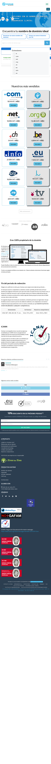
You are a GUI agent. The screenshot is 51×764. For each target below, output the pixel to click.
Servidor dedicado (6, 474)
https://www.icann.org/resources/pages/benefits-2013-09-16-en (20, 531)
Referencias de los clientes (8, 444)
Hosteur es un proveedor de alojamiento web (19, 581)
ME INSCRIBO (25, 427)
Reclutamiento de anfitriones (9, 446)
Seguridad (4, 472)
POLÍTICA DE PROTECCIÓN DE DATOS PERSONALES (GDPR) (34, 587)
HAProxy (3, 476)
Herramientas (18, 584)
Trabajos (42, 584)
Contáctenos (26, 584)
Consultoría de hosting (7, 448)
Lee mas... (4, 370)
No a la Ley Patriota (19, 585)
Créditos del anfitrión (6, 450)
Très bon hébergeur (11, 365)
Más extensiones (25, 211)
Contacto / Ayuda (8, 584)
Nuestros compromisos (7, 451)
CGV (47, 584)
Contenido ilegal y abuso (32, 585)
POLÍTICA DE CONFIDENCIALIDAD (12, 587)
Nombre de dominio (6, 470)
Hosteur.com (35, 584)
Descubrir (13, 105)
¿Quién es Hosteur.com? (7, 442)
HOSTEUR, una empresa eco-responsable (12, 455)
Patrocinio (4, 480)
